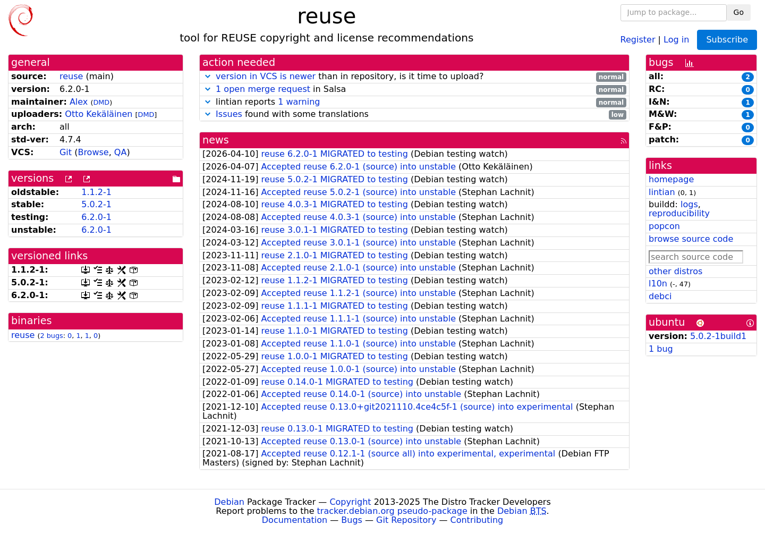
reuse (71, 76)
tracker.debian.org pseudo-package (392, 511)
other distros (675, 271)
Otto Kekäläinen (98, 114)
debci (660, 296)
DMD (101, 102)
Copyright (350, 502)
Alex (79, 102)
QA (120, 152)
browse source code (691, 239)
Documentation (294, 520)
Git (66, 152)
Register (638, 39)
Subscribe (727, 40)
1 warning (299, 102)
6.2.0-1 (96, 217)
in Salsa (414, 89)
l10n (658, 283)
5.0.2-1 (96, 204)
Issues (229, 114)
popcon (664, 226)
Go (739, 12)
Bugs (351, 520)
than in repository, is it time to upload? (414, 76)
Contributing (477, 520)
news (215, 140)
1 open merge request (263, 89)
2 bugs (51, 336)
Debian (229, 502)
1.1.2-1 (96, 192)
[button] (207, 76)
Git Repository (406, 520)
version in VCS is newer (266, 76)
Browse (93, 152)
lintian (662, 192)
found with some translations (414, 114)
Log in (676, 39)
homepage (671, 179)
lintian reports (414, 102)
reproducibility (679, 213)
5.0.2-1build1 (718, 336)
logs (689, 204)
